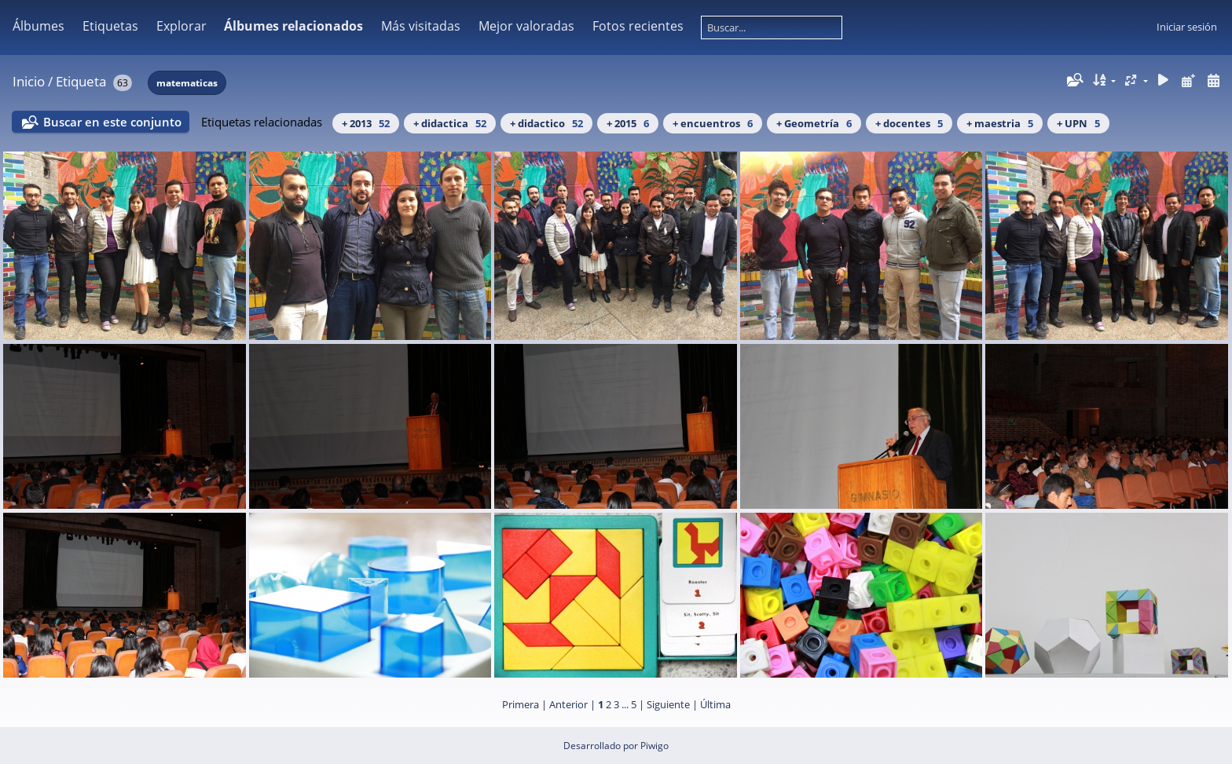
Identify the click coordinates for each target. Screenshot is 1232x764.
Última (715, 704)
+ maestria (999, 123)
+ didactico (546, 123)
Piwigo (654, 745)
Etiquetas (110, 26)
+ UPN (1078, 123)
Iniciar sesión (1187, 27)
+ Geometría (814, 123)
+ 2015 (628, 123)
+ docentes (909, 123)
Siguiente (668, 704)
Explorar (181, 26)
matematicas (187, 83)
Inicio (29, 81)
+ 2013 (366, 123)
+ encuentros (713, 123)
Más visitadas (420, 26)
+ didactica (449, 123)
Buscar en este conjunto (112, 122)
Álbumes (38, 26)
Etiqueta (81, 81)
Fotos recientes (638, 26)
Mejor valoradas (526, 26)
